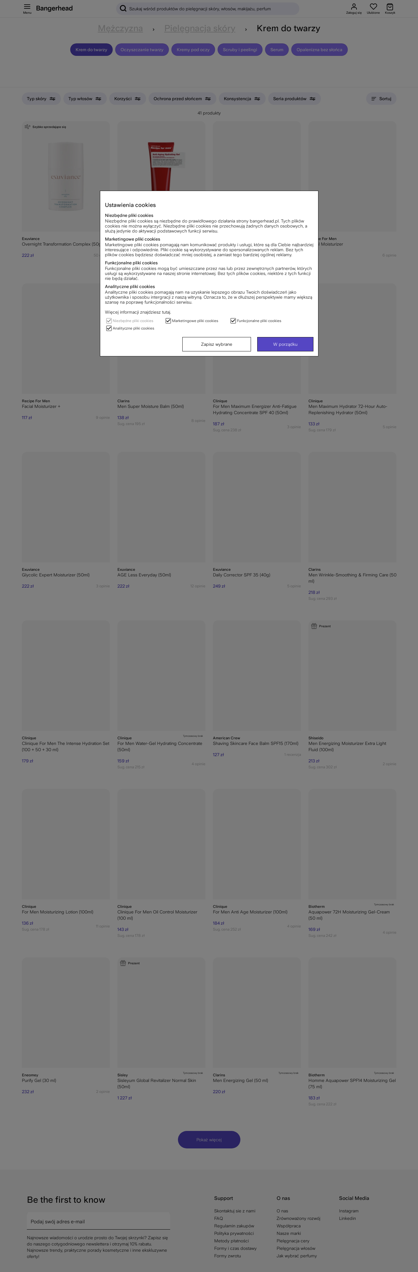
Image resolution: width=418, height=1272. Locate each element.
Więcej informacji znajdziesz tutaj (137, 312)
